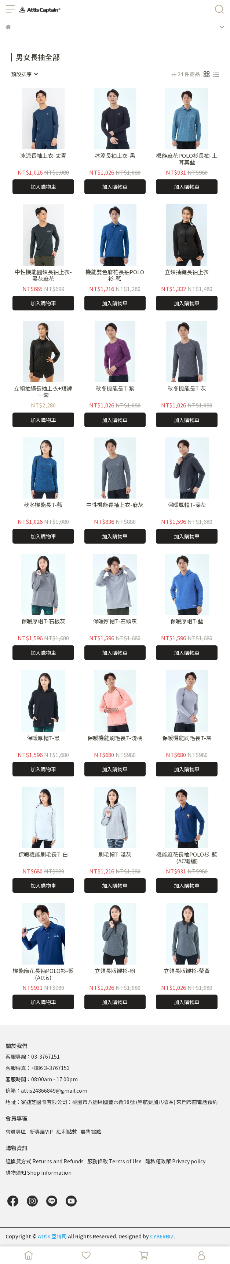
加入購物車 (43, 186)
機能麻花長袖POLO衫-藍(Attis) (43, 974)
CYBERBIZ (162, 1236)
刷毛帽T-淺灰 (114, 854)
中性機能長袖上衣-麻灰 (114, 505)
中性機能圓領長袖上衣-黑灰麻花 (43, 275)
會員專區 (16, 1131)
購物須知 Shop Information (39, 1172)
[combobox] (24, 74)
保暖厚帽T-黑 (43, 738)
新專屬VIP (41, 1131)
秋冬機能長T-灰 (187, 388)
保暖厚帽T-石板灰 (43, 621)
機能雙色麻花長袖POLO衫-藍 (114, 275)
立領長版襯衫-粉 (115, 970)
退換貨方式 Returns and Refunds (45, 1161)
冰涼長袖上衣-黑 (115, 155)
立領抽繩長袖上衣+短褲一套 (43, 391)
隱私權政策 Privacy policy (175, 1161)
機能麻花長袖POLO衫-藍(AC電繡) (186, 857)
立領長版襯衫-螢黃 (187, 970)
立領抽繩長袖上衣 (187, 272)
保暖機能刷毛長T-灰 (187, 738)
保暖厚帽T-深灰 (187, 505)
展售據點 (91, 1131)
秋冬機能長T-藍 (43, 505)
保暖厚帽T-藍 (186, 621)
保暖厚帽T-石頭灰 (115, 621)
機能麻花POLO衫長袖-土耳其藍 (186, 158)
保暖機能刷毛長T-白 (43, 854)
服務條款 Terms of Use (114, 1161)
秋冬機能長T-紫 (115, 388)
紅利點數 (66, 1131)
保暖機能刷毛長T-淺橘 (114, 738)
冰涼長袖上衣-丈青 (43, 155)
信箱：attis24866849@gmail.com (46, 1090)
